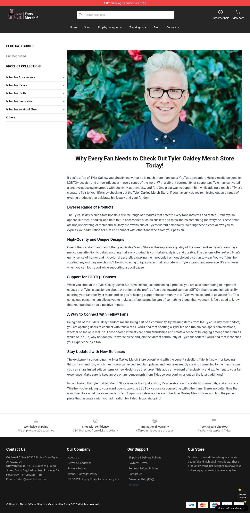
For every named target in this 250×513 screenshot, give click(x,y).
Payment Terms (138, 463)
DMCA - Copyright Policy (82, 473)
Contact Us (135, 473)
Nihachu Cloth (16, 93)
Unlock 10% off (242, 496)
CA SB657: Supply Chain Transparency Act (93, 479)
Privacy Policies (77, 468)
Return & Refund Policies (143, 468)
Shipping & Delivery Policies (145, 457)
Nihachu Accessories (20, 77)
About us (73, 457)
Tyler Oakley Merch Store (150, 192)
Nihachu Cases (16, 85)
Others (10, 117)
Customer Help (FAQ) (141, 479)
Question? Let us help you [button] (231, 508)
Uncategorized (16, 56)
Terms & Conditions (79, 463)
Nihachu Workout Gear (21, 109)
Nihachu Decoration (20, 101)
